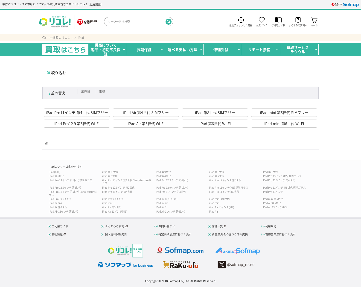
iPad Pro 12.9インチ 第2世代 (118, 188)
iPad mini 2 (162, 203)
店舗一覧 (217, 226)
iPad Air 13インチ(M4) (221, 207)
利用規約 (95, 4)
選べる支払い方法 (182, 49)
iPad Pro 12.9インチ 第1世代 (172, 188)
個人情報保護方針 (116, 234)
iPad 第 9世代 (163, 172)
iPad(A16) (54, 172)
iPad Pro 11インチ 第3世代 (171, 192)
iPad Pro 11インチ (272, 192)
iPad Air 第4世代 (58, 207)
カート (314, 24)
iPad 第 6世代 (56, 176)
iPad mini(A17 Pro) (167, 199)
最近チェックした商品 (240, 24)
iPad (81, 37)
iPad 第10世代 (110, 172)
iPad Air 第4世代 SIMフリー (146, 112)
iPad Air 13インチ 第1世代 (63, 212)
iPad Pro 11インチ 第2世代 (224, 192)
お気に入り (262, 24)
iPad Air (213, 212)
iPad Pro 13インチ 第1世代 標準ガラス (70, 180)
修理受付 (220, 49)
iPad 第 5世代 (109, 176)
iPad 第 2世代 (216, 176)
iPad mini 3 (108, 203)
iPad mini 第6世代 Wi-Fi (284, 123)
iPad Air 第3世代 (111, 207)
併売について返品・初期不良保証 (105, 49)
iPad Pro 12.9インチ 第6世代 (172, 180)
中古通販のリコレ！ (60, 37)
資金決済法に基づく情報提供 (230, 234)
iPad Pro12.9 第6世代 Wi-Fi (76, 123)
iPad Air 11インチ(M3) (114, 212)
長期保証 (144, 49)
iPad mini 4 (55, 203)
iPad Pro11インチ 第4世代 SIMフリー (77, 112)
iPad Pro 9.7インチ (113, 199)
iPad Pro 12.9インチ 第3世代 (65, 188)
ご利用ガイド (278, 24)
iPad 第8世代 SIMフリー (215, 112)
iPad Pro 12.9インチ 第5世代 (225, 180)
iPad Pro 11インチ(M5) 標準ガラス (228, 188)
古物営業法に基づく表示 (280, 234)
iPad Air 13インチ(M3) (275, 207)
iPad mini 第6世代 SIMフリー (284, 112)
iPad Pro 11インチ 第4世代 (117, 192)
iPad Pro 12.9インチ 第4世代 (278, 180)
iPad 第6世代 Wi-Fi (215, 123)
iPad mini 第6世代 (219, 199)
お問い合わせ (166, 226)
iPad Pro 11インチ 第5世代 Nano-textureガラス (73, 193)
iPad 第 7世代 (270, 172)
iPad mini (214, 203)
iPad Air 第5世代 (271, 203)
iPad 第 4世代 (163, 176)
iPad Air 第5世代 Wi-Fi (146, 123)
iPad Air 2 (161, 207)
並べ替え (58, 93)
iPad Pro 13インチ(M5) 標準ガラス (282, 176)
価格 (102, 91)
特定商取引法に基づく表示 (175, 234)
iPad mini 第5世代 (272, 199)
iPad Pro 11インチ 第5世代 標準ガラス (284, 188)
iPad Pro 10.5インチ (60, 199)
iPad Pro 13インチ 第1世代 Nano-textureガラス (126, 181)
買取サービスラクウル (298, 49)
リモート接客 (259, 49)
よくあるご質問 (114, 226)
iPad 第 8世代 (216, 172)
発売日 (85, 91)
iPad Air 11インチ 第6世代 (170, 212)
